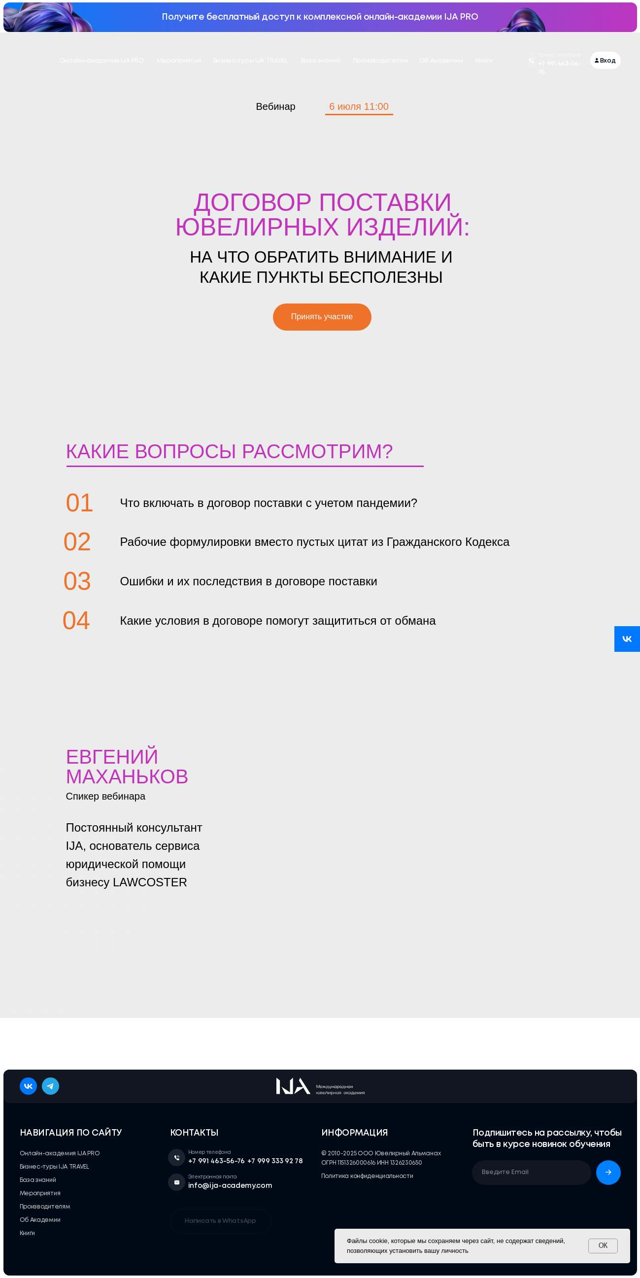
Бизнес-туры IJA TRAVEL (250, 61)
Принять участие (322, 316)
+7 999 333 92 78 (275, 1161)
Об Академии (441, 61)
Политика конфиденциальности (367, 1176)
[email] (531, 1172)
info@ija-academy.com (230, 1186)
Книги (484, 61)
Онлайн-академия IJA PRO (102, 61)
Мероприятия (179, 61)
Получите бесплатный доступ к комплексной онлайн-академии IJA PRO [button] (320, 17)
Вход (608, 61)
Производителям (380, 61)
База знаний (320, 61)
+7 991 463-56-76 (216, 1161)
